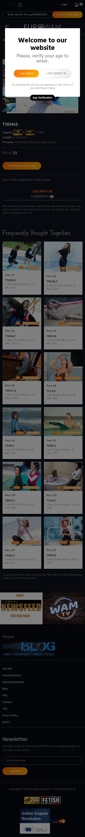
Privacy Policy (47, 88)
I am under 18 (56, 73)
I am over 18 (26, 74)
